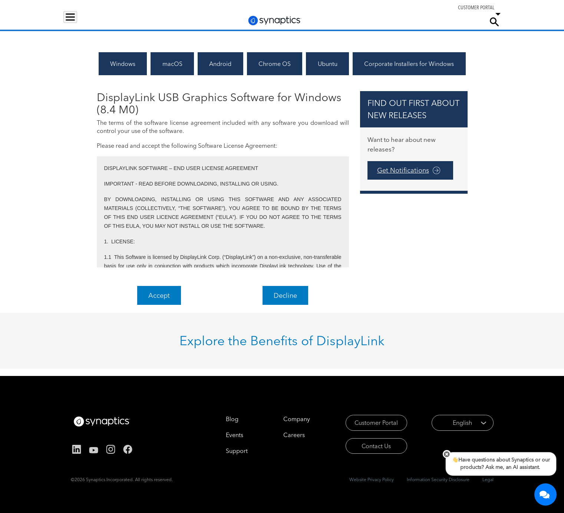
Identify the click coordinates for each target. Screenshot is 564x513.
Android (220, 63)
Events (224, 435)
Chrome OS (274, 63)
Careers (435, 22)
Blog (221, 419)
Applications (120, 21)
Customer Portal (366, 422)
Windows (122, 63)
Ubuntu (327, 63)
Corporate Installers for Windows (409, 63)
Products (79, 21)
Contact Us (366, 446)
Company (465, 21)
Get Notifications (403, 170)
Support (401, 21)
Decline (285, 295)
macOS (172, 63)
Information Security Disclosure (438, 479)
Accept (159, 295)
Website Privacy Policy (371, 479)
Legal (488, 479)
